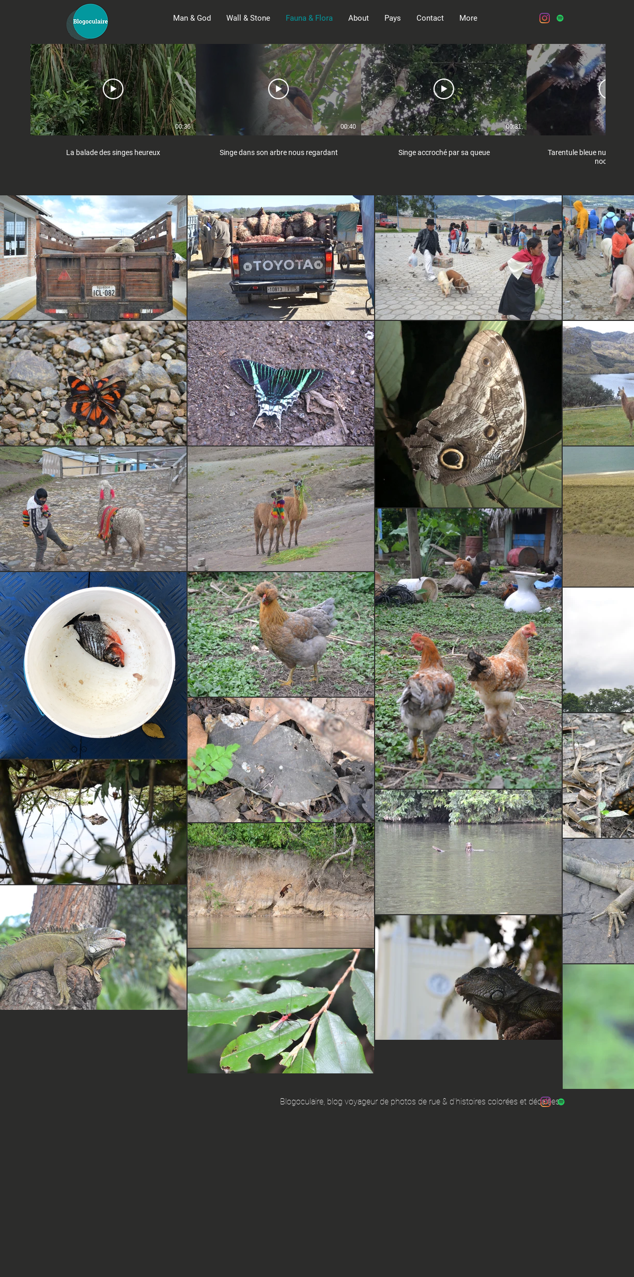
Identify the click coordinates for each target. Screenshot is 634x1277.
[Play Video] (113, 89)
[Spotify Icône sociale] (560, 18)
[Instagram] (544, 18)
